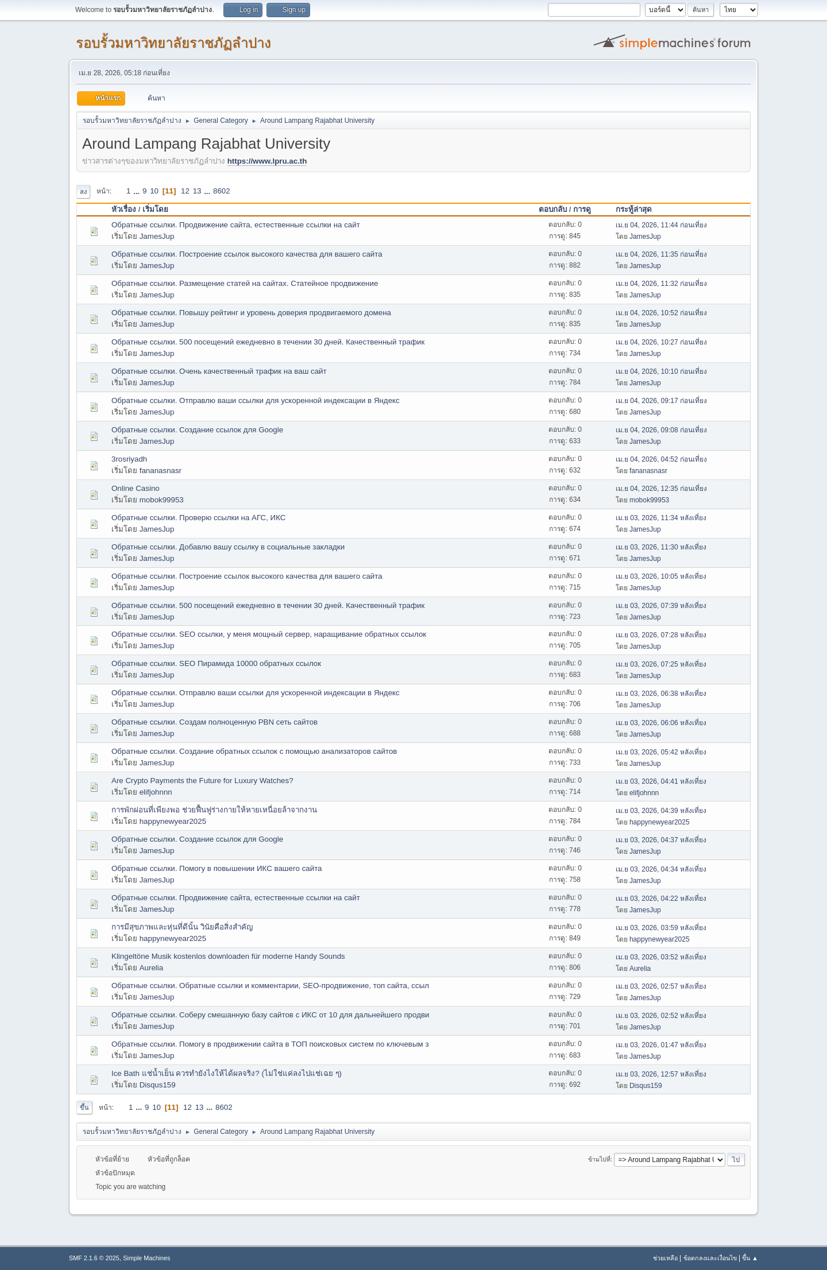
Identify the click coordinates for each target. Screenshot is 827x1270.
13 (197, 191)
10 (154, 191)
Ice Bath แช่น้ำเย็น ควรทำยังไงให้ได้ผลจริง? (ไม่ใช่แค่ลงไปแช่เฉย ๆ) (226, 1073)
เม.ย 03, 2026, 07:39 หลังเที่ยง (661, 606)
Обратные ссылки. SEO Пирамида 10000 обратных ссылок (216, 663)
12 (185, 191)
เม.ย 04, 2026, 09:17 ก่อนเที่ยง (661, 401)
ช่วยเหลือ (665, 1257)
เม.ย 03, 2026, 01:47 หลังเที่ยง (661, 1045)
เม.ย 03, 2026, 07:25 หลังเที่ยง (661, 664)
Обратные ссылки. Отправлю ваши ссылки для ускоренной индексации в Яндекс (255, 400)
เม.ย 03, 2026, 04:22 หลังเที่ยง (661, 899)
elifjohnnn (156, 792)
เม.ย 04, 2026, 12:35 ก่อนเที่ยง (661, 489)
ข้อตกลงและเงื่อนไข (710, 1257)
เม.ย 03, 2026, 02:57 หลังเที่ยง (661, 986)
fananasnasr (160, 470)
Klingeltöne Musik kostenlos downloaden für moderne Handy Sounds (228, 956)
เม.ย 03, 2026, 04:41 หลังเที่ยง (661, 781)
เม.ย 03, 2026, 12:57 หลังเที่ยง (661, 1074)
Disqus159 (158, 1085)
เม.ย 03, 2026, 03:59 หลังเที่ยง (661, 928)
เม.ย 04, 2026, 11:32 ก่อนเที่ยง (661, 284)
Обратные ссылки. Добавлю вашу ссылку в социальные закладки (228, 547)
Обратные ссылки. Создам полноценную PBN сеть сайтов (214, 722)
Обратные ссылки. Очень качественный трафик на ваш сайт (219, 371)
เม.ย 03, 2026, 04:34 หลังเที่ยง (661, 869)
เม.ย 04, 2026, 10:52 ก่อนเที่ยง (661, 313)
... (137, 191)
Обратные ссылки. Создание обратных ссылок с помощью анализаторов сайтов (254, 751)
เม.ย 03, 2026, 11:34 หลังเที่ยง (661, 518)
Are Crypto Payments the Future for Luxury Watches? (202, 780)
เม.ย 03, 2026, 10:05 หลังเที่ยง (661, 576)
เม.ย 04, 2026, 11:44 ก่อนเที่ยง (661, 225)
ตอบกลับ (553, 209)
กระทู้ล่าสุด (639, 209)
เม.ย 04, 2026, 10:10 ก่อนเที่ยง (661, 371)
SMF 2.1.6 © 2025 (94, 1257)
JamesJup (157, 236)
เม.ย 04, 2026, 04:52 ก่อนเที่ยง (661, 459)
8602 (221, 191)
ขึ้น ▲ (750, 1257)
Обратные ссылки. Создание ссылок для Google (197, 429)
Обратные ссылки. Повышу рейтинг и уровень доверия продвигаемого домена (251, 312)
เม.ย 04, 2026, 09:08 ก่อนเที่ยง (661, 430)
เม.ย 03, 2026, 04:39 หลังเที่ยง (661, 811)
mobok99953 (162, 499)
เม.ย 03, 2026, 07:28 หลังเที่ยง (661, 635)
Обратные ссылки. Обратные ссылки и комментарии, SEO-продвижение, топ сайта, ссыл (270, 985)
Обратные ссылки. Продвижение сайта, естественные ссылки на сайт (235, 224)
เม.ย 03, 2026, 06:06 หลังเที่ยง (661, 723)
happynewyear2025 (173, 821)
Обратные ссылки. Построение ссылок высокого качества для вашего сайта (246, 254)
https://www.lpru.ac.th (267, 161)
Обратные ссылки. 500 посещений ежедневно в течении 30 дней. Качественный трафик (267, 342)
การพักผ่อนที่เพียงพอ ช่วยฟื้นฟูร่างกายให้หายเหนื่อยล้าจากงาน (214, 810)
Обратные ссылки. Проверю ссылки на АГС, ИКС (198, 517)
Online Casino (135, 488)
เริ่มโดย (155, 209)
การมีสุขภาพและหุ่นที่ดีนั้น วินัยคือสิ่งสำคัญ (182, 927)
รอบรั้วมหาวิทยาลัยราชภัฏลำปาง (173, 43)
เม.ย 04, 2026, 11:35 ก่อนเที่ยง (661, 254)
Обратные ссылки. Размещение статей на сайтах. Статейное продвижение (244, 283)
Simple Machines (146, 1257)
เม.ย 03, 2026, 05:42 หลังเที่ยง (661, 752)
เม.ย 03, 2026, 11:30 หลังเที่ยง (661, 547)
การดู (582, 209)
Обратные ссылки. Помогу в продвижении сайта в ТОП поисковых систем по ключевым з (270, 1044)
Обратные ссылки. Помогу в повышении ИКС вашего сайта (216, 868)
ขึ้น (84, 1107)
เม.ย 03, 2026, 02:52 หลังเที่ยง (661, 1016)
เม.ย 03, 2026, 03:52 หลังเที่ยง (661, 957)
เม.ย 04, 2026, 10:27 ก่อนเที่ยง (661, 342)
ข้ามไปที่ (599, 1159)
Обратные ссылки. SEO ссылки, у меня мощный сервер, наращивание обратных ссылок (268, 634)
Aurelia (152, 967)
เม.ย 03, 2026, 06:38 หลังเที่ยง (661, 694)
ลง (83, 191)
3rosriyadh (129, 459)
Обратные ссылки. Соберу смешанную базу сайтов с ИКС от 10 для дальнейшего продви (270, 1014)
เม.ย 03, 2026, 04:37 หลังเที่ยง (661, 840)
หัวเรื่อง (123, 209)
